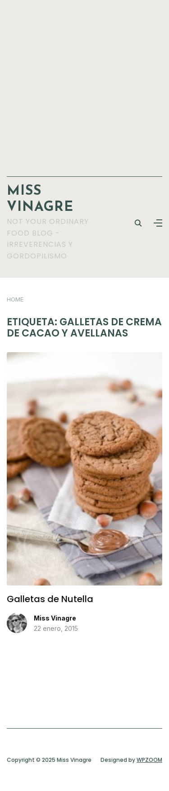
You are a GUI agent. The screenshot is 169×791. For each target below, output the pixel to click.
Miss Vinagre (55, 618)
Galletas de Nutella (50, 599)
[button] (158, 223)
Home (15, 299)
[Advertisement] (84, 83)
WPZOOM (149, 760)
